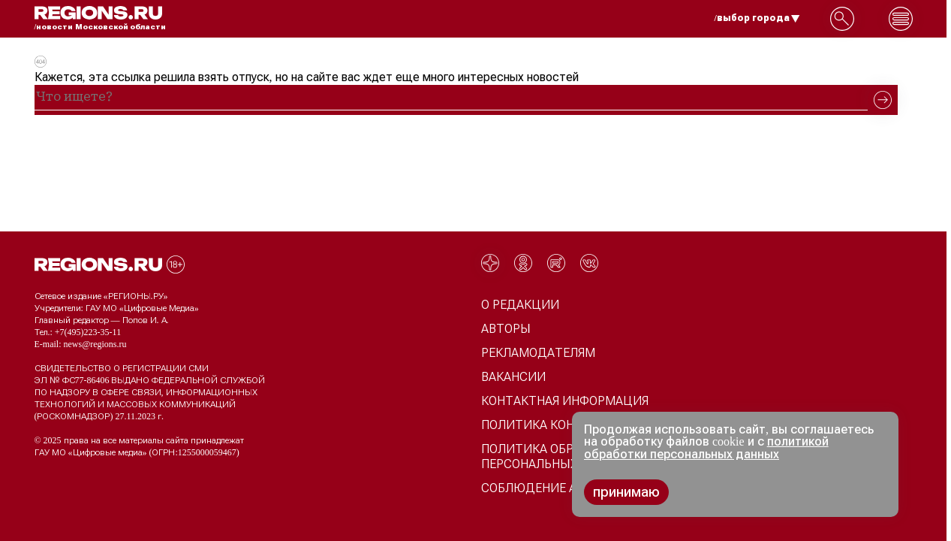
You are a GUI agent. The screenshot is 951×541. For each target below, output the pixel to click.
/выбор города (757, 18)
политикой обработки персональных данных (706, 448)
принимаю (626, 492)
